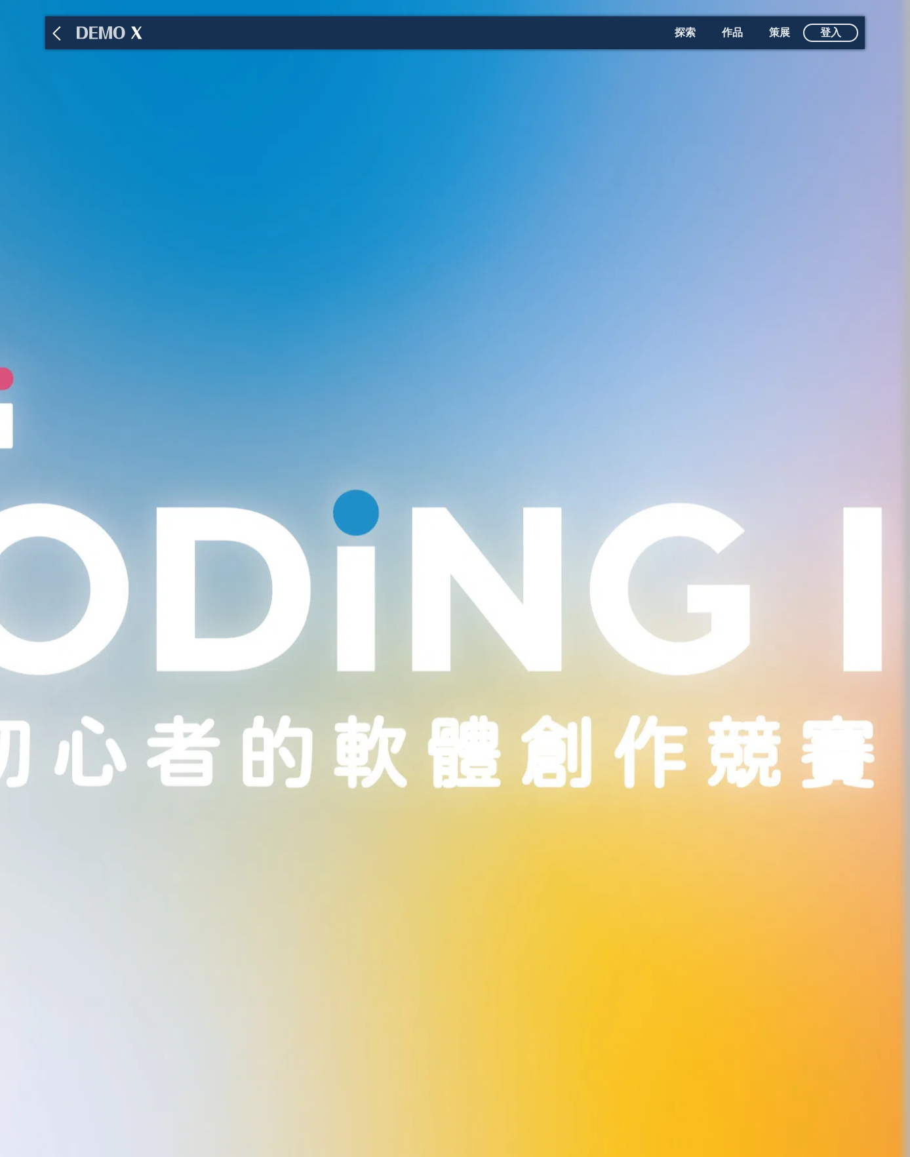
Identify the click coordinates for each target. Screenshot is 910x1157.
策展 (779, 32)
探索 (685, 32)
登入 (830, 32)
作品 (732, 32)
